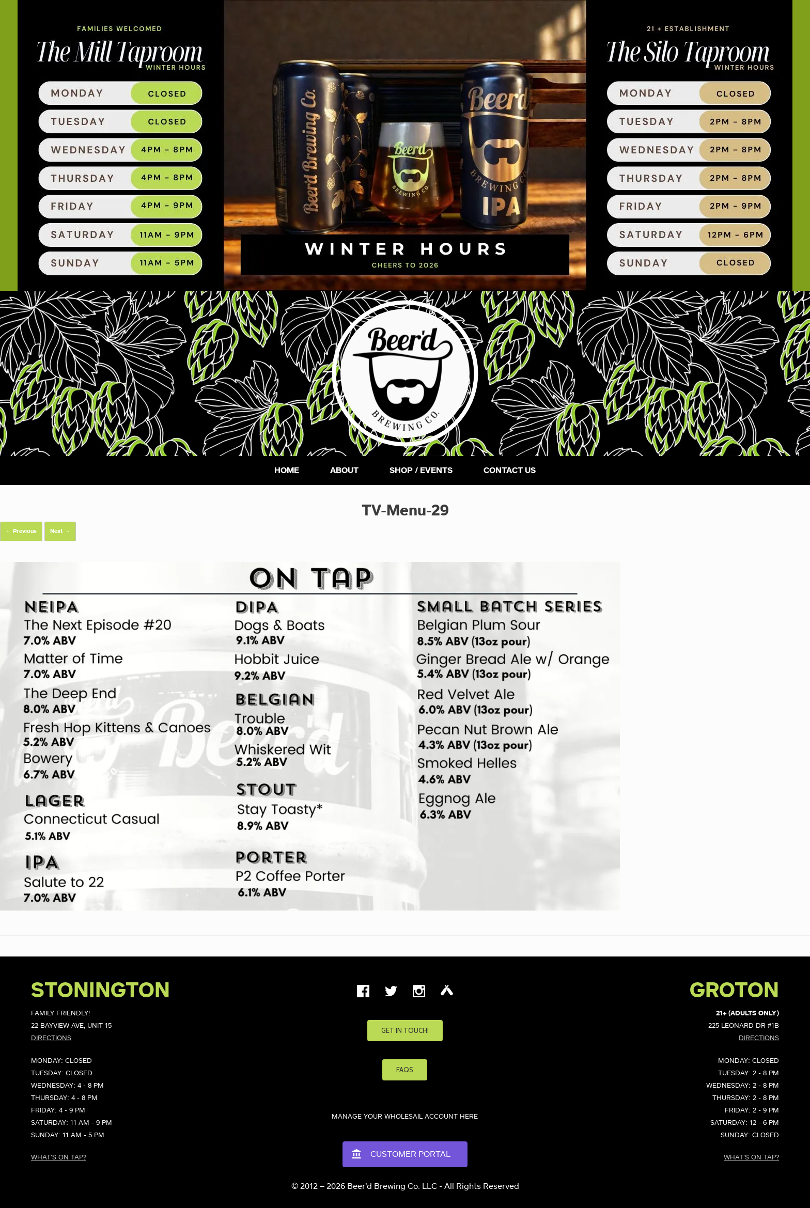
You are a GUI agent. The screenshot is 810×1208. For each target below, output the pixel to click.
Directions (51, 1038)
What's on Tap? (58, 1157)
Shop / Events (421, 470)
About (344, 470)
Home (286, 470)
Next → (60, 531)
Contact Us (510, 470)
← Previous (21, 531)
